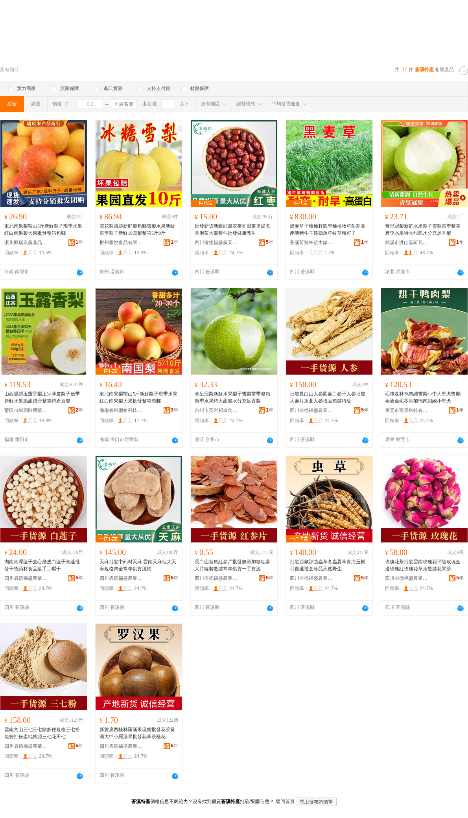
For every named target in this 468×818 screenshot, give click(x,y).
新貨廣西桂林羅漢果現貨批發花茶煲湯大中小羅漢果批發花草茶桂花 (137, 733)
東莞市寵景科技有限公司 (406, 410)
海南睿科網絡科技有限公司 (121, 410)
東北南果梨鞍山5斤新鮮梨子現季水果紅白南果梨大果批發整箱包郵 (43, 229)
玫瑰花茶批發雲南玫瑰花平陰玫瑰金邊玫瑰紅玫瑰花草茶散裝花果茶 (423, 565)
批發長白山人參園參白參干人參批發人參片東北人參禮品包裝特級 (327, 397)
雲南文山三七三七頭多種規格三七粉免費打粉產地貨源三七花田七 (42, 733)
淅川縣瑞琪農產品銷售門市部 (26, 242)
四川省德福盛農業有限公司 (216, 242)
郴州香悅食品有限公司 (121, 242)
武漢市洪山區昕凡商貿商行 (406, 242)
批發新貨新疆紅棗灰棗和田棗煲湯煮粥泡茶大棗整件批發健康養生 (232, 229)
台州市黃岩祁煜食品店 (216, 410)
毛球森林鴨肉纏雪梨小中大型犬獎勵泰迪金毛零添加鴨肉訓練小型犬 (423, 397)
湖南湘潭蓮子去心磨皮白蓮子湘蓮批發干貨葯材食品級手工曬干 (42, 565)
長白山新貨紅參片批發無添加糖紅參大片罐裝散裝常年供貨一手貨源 (232, 565)
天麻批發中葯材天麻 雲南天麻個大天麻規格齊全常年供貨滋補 (137, 565)
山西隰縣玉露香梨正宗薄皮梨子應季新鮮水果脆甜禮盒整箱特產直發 (42, 397)
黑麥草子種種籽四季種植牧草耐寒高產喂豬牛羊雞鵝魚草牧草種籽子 (327, 229)
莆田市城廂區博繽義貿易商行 (26, 410)
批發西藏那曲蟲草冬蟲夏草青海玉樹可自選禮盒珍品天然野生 (327, 565)
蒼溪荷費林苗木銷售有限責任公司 (311, 242)
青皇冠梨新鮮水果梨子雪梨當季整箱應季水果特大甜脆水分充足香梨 (423, 229)
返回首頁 (285, 801)
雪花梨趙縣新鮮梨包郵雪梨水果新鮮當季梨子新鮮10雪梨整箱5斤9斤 (137, 229)
